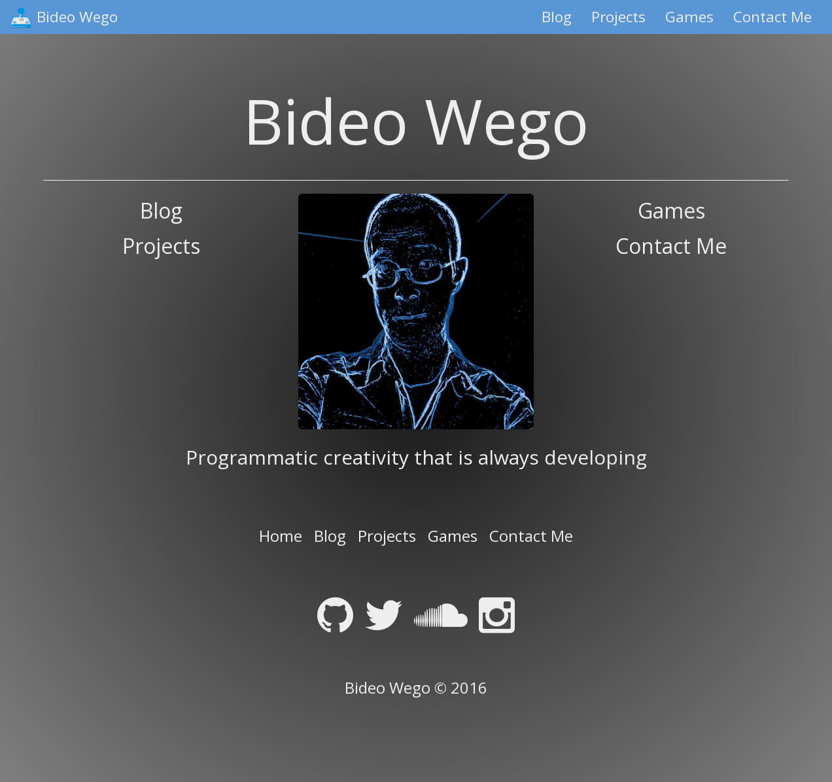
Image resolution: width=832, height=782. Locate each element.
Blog (557, 17)
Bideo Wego (77, 17)
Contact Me (772, 17)
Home (280, 535)
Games (689, 17)
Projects (618, 17)
